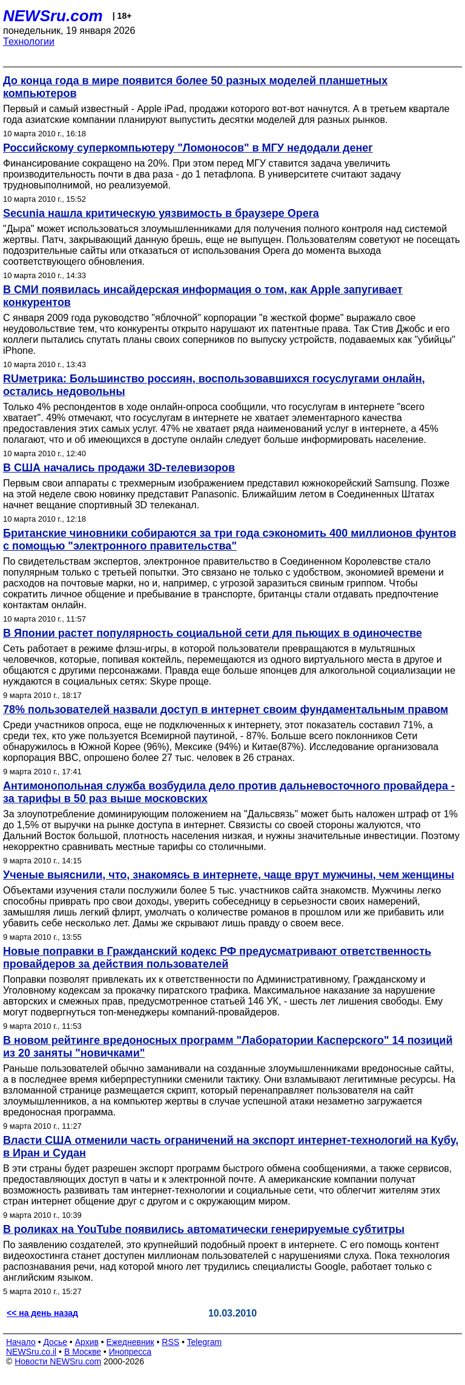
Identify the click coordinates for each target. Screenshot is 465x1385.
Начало (21, 1342)
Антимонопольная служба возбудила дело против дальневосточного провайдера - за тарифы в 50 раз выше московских (229, 792)
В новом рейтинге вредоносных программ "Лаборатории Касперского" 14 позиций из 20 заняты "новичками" (227, 1046)
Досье (55, 1342)
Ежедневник (130, 1342)
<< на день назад (42, 1313)
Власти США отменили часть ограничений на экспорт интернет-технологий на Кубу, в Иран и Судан (230, 1146)
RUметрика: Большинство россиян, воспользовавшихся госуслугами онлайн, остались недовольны (214, 385)
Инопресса (130, 1352)
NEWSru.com (53, 16)
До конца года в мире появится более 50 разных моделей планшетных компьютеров (195, 87)
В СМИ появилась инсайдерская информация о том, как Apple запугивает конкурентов (203, 296)
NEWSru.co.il (31, 1352)
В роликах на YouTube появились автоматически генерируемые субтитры (203, 1229)
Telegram (204, 1342)
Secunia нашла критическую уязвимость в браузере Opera (161, 213)
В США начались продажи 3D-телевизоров (119, 468)
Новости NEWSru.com (58, 1361)
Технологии (28, 41)
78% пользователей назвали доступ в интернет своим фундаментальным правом (225, 709)
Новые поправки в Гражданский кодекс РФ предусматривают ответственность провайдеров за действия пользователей (217, 957)
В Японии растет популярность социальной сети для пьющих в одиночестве (212, 633)
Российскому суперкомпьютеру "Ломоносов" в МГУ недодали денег (188, 148)
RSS (170, 1342)
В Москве (82, 1352)
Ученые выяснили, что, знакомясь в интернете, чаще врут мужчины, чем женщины (228, 875)
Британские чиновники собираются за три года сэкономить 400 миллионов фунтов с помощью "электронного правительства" (229, 539)
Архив (87, 1342)
